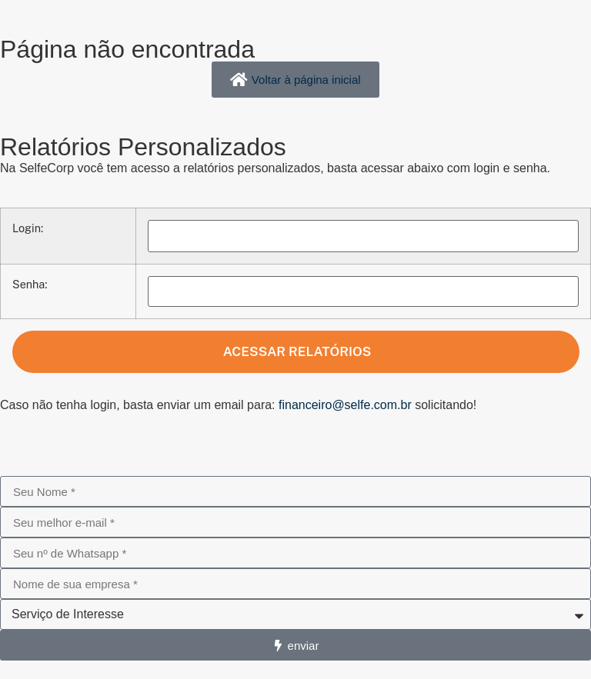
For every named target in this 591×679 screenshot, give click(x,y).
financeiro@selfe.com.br (345, 404)
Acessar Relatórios (296, 351)
